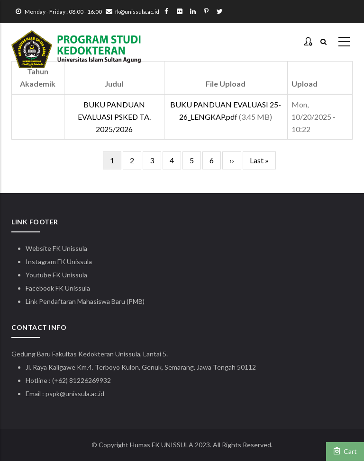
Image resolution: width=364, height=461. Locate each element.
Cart (345, 451)
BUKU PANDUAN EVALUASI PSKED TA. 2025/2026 (114, 116)
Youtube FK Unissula (57, 275)
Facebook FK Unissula (58, 288)
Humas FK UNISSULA (161, 445)
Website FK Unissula (56, 248)
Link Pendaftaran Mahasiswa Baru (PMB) (85, 301)
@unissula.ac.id (82, 394)
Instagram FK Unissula (59, 261)
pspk (53, 394)
